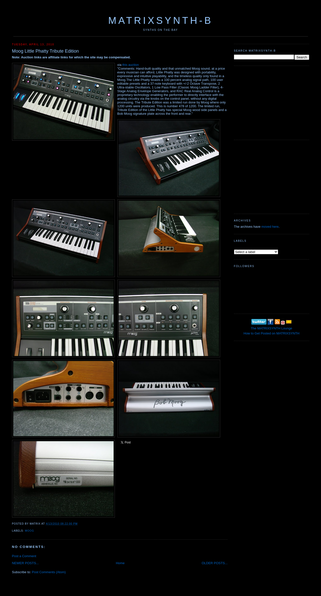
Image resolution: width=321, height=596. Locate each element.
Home (120, 563)
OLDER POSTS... (214, 563)
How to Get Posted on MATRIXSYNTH (271, 333)
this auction (130, 65)
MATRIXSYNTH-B (160, 20)
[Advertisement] (271, 102)
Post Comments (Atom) (49, 572)
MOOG (29, 530)
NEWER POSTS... (25, 563)
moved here (270, 226)
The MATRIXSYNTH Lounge (271, 328)
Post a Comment (24, 556)
